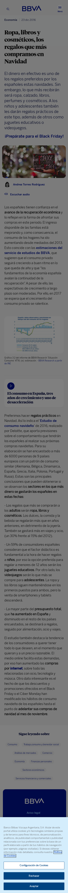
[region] (34, 855)
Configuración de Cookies (34, 865)
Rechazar (34, 876)
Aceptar (34, 886)
